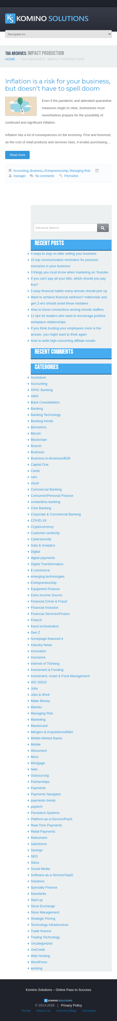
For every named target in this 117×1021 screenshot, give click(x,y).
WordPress (39, 962)
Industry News (41, 645)
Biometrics (38, 427)
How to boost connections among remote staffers (67, 309)
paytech (37, 807)
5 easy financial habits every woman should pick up (69, 291)
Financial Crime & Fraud (49, 601)
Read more (17, 155)
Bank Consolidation (45, 402)
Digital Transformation (47, 564)
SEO (34, 856)
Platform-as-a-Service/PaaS (51, 819)
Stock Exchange (43, 906)
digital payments (43, 558)
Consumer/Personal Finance (52, 496)
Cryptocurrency (42, 527)
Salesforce (38, 844)
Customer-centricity (45, 533)
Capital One (40, 464)
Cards (35, 471)
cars (34, 477)
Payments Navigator (46, 794)
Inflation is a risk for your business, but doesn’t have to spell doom (57, 84)
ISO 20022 (39, 682)
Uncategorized (41, 943)
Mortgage (38, 763)
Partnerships (40, 782)
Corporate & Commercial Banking (56, 514)
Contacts (89, 1010)
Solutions (37, 881)
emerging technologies (48, 576)
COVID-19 (38, 520)
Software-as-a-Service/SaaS (52, 875)
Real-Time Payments (46, 825)
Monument (38, 751)
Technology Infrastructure (49, 925)
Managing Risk (80, 171)
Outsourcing (40, 775)
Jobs (34, 688)
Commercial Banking (46, 489)
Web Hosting (40, 956)
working (36, 968)
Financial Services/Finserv (50, 614)
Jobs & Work (40, 695)
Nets (34, 769)
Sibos (35, 862)
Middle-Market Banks (46, 738)
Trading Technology (45, 937)
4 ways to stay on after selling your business (63, 254)
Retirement (39, 838)
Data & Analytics (43, 545)
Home (10, 59)
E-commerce (40, 570)
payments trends (43, 800)
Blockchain (39, 440)
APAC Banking (42, 390)
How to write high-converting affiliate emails (63, 341)
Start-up (37, 900)
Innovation (38, 651)
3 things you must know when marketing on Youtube (69, 272)
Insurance (38, 657)
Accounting (20, 171)
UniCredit (38, 950)
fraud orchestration (45, 626)
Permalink (71, 176)
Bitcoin (36, 433)
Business (36, 171)
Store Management (45, 912)
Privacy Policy (71, 1005)
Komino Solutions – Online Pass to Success (58, 990)
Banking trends (42, 421)
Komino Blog (66, 1010)
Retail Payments (43, 831)
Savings (37, 850)
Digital (35, 552)
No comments (44, 176)
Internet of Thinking (45, 663)
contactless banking (45, 502)
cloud (35, 483)
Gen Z (35, 632)
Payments (38, 788)
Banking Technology (46, 415)
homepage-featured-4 (47, 639)
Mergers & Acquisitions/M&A (52, 732)
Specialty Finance (44, 887)
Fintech (36, 620)
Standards (38, 894)
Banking (37, 408)
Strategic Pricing (43, 918)
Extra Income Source (46, 595)
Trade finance (41, 931)
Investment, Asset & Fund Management (60, 676)
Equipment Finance (45, 589)
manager (19, 176)
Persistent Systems (45, 813)
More (34, 757)
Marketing (38, 719)
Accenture (38, 377)
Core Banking (41, 508)
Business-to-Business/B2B (50, 458)
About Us (43, 1010)
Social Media (40, 869)
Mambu (36, 707)
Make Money (40, 701)
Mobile (36, 744)
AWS (34, 396)
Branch (36, 446)
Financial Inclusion (44, 607)
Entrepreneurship (56, 171)
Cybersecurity (41, 539)
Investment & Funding (47, 670)
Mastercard (39, 726)
